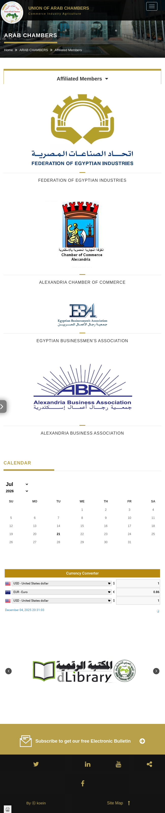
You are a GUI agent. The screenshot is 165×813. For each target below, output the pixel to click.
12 (11, 526)
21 (58, 534)
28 (58, 542)
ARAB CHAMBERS (34, 50)
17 (129, 526)
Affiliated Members (68, 50)
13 (34, 526)
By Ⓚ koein (36, 803)
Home (9, 50)
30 (105, 542)
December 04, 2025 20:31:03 (24, 610)
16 (105, 526)
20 (34, 534)
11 (153, 518)
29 (82, 542)
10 (129, 518)
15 (82, 526)
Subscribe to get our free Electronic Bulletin (83, 741)
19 (11, 534)
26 (11, 542)
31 (129, 542)
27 (34, 542)
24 (129, 534)
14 (58, 526)
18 (153, 526)
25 (153, 534)
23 (105, 534)
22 (82, 534)
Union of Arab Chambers (58, 10)
